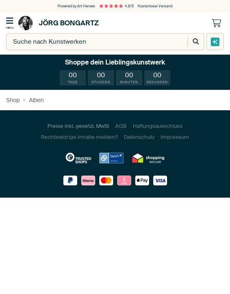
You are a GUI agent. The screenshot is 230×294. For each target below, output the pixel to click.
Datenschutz (139, 137)
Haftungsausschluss (158, 125)
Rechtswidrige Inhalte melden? (79, 137)
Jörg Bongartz (58, 23)
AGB (121, 125)
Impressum (175, 137)
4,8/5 (116, 6)
